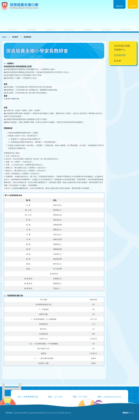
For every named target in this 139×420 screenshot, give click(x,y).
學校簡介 (12, 27)
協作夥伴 (106, 27)
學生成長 (69, 27)
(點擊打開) (15, 98)
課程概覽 (31, 27)
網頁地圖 (9, 413)
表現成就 (87, 27)
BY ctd (127, 413)
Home (4, 37)
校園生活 (50, 27)
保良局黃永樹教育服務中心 (122, 47)
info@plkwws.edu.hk (112, 396)
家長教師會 (120, 55)
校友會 (117, 60)
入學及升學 (125, 27)
